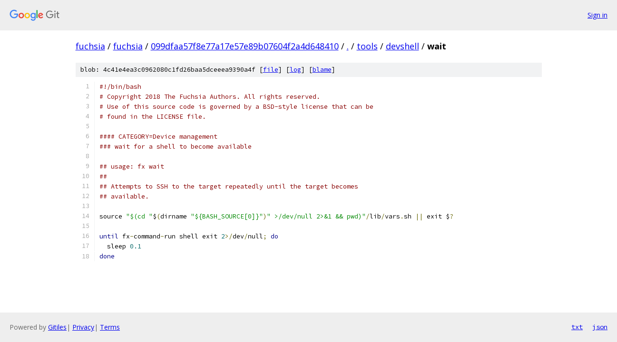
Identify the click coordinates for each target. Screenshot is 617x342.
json (599, 327)
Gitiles (57, 327)
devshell (402, 46)
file (270, 70)
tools (367, 46)
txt (577, 327)
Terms (110, 327)
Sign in (597, 14)
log (295, 70)
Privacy (83, 327)
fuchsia (90, 46)
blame (322, 70)
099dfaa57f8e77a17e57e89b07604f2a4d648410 (245, 46)
